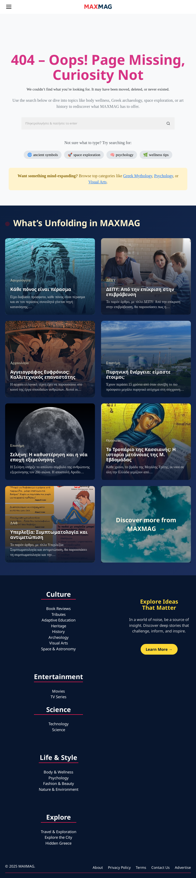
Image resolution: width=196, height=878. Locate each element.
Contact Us (160, 867)
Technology (58, 723)
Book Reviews (58, 608)
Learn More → (159, 649)
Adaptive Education (59, 619)
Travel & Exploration (58, 831)
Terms (141, 867)
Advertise (183, 867)
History (58, 631)
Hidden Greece (58, 843)
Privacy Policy (119, 867)
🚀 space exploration (84, 155)
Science (58, 729)
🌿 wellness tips (156, 155)
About (98, 867)
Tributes (59, 614)
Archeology (58, 637)
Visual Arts (97, 182)
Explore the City (58, 837)
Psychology (163, 176)
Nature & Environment (58, 789)
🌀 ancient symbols (42, 155)
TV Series (58, 696)
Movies (58, 691)
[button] (168, 123)
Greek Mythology (137, 176)
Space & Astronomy (58, 648)
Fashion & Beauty (58, 783)
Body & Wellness (58, 771)
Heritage (58, 625)
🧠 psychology (121, 155)
